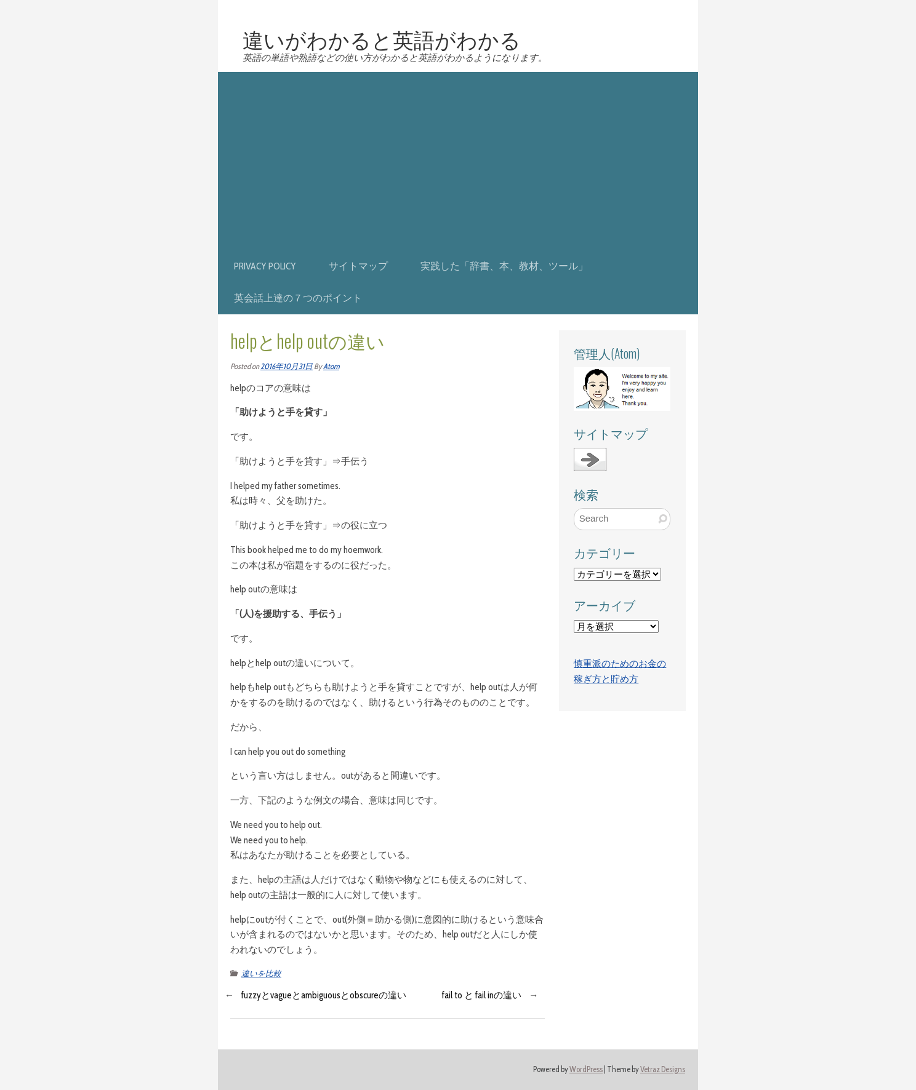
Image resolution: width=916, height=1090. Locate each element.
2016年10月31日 (286, 366)
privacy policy (265, 266)
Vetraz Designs (662, 1069)
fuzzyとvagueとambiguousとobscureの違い (323, 995)
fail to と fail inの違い (481, 995)
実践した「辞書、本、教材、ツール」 (504, 266)
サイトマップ (358, 266)
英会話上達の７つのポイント (298, 298)
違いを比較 (261, 973)
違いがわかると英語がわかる (382, 38)
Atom (331, 366)
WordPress (586, 1069)
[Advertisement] (458, 158)
